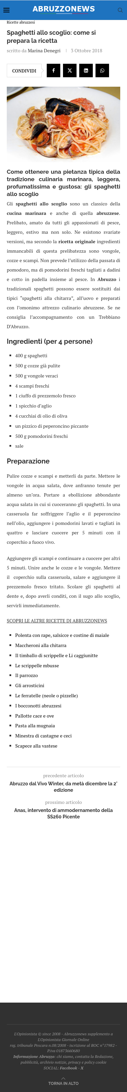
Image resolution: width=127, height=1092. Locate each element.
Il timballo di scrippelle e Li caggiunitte (56, 655)
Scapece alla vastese (36, 746)
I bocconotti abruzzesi (38, 705)
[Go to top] (63, 1083)
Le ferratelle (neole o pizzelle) (46, 695)
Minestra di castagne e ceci (43, 735)
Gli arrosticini (29, 685)
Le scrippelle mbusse (37, 665)
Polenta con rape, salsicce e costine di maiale (62, 635)
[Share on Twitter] (70, 70)
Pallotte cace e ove (34, 715)
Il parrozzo (26, 675)
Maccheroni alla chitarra (40, 645)
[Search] (120, 10)
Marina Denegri (44, 50)
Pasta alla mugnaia (35, 725)
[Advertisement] (63, 909)
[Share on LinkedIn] (86, 70)
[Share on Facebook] (53, 70)
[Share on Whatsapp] (102, 70)
